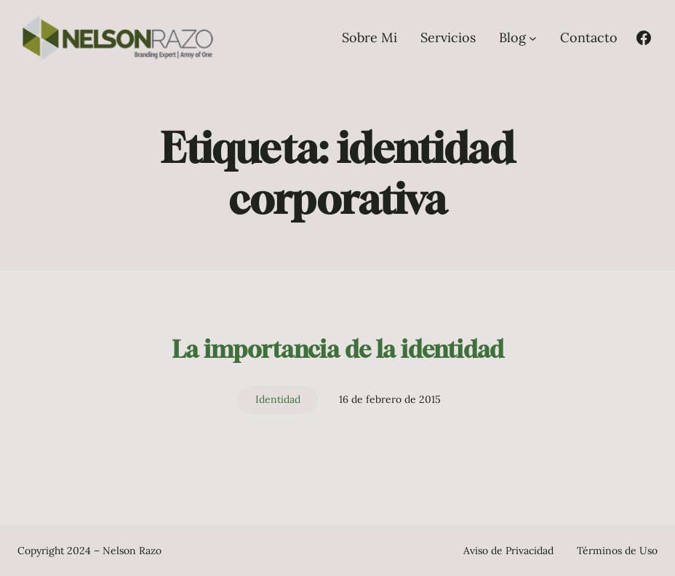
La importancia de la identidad (337, 349)
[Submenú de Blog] (533, 37)
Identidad (277, 399)
